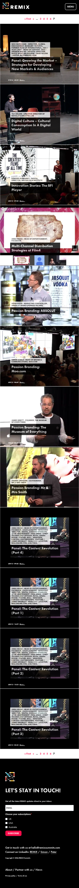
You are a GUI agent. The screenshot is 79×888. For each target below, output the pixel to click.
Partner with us (23, 869)
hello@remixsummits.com (45, 847)
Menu (70, 6)
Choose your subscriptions (18, 814)
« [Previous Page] (33, 18)
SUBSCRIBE (13, 833)
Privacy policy (10, 876)
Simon (44, 852)
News (39, 869)
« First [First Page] (27, 18)
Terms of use (22, 876)
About (8, 869)
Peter (54, 852)
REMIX (33, 852)
